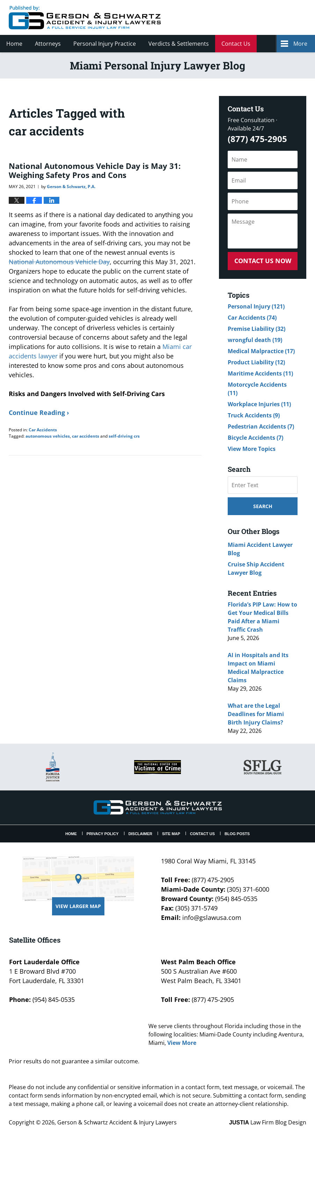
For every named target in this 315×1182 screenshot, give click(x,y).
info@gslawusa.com (211, 917)
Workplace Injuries (259, 404)
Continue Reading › (39, 412)
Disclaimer (140, 834)
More (300, 43)
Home (14, 43)
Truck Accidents (254, 415)
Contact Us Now (262, 261)
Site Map (171, 834)
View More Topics (252, 449)
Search (262, 506)
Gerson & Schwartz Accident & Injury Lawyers (117, 1122)
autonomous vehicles (47, 436)
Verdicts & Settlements (178, 43)
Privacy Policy (103, 834)
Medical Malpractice (261, 351)
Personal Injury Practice (104, 43)
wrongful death (255, 340)
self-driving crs (124, 436)
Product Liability (256, 362)
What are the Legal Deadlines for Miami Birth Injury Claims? (256, 714)
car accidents (85, 436)
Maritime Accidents (260, 373)
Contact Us (235, 43)
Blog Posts (237, 834)
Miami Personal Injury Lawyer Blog (85, 17)
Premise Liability (256, 329)
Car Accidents (43, 430)
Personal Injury (256, 306)
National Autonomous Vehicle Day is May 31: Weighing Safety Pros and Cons (95, 170)
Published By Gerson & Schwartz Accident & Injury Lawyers (248, 17)
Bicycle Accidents (255, 437)
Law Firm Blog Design (267, 1122)
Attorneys (48, 43)
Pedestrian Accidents (261, 426)
